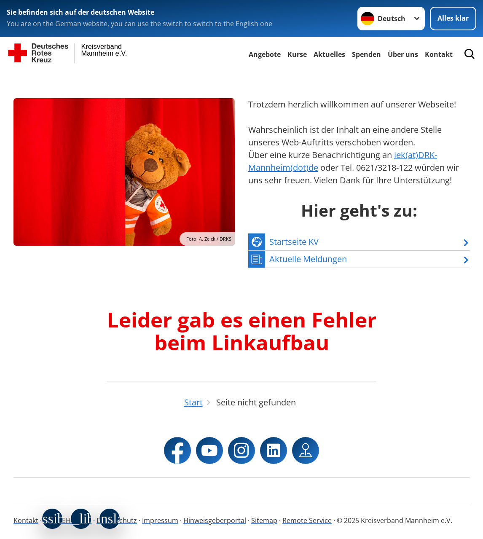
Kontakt (25, 520)
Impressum (160, 520)
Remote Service (307, 520)
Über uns (403, 54)
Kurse (297, 54)
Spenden (366, 54)
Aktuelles (329, 54)
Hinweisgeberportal (214, 520)
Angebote (265, 54)
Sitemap (264, 520)
